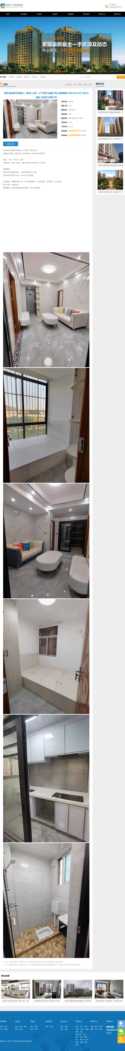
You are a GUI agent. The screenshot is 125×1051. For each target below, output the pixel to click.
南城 (81, 1042)
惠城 (92, 1029)
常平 (87, 1039)
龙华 (1, 1026)
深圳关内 (86, 14)
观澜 (5, 1029)
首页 (7, 14)
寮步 (85, 1037)
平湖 (36, 1029)
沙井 (16, 1029)
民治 (5, 1026)
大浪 (1, 1029)
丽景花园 (19, 77)
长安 (77, 1026)
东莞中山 (101, 14)
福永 (25, 1026)
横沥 (77, 1037)
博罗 (100, 1026)
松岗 (20, 1029)
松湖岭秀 (11, 77)
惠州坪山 (117, 14)
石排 (85, 1042)
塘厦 (87, 1029)
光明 (46, 1026)
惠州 (100, 1029)
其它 (77, 1045)
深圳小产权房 (77, 84)
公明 (51, 1026)
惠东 (96, 1026)
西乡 (16, 1026)
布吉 (31, 1026)
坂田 (36, 1026)
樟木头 (82, 1039)
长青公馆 (35, 77)
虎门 (81, 1026)
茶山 (81, 1037)
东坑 (81, 1032)
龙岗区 (55, 14)
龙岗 (90, 84)
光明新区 (70, 14)
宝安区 (39, 14)
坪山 (96, 1029)
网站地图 (28, 1041)
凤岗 (77, 1032)
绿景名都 (43, 77)
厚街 (85, 1026)
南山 (61, 1026)
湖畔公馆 (27, 77)
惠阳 (92, 1026)
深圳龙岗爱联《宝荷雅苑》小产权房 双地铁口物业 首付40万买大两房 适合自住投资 (36, 962)
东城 (77, 1042)
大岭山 (82, 1029)
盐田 (66, 1029)
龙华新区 (23, 14)
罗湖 (61, 1029)
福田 (66, 1026)
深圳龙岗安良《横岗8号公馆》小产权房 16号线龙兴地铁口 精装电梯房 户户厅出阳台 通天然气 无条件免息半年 (45, 965)
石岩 (20, 1026)
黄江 (77, 1039)
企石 (84, 1034)
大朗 (77, 1029)
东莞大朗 (78, 1034)
